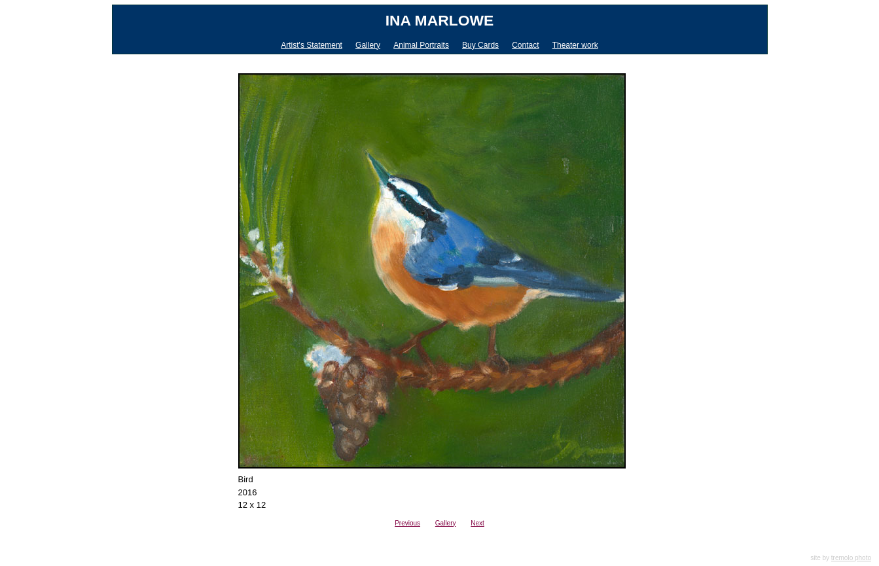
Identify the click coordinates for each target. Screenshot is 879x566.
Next (477, 523)
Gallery (367, 45)
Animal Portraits (421, 45)
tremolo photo (851, 557)
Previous (407, 523)
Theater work (575, 45)
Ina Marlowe (440, 20)
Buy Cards (480, 45)
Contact (525, 45)
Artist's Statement (311, 45)
